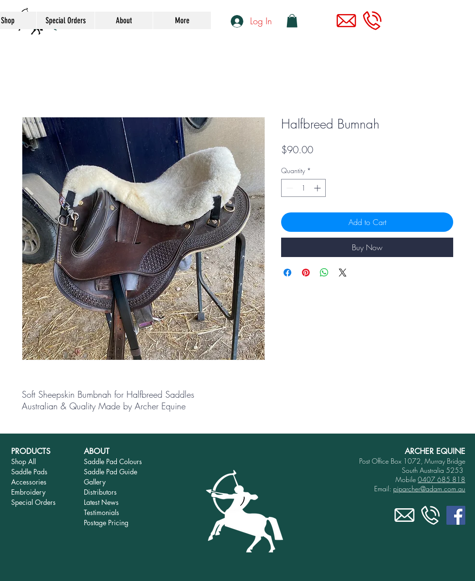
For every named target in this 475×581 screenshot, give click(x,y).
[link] (292, 20)
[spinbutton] (303, 187)
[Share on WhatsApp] (324, 272)
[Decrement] (289, 187)
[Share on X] (342, 272)
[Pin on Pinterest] (306, 272)
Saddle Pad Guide (110, 471)
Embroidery (28, 492)
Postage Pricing (106, 522)
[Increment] (318, 187)
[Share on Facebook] (287, 272)
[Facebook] (455, 515)
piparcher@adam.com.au (429, 488)
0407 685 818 (441, 479)
